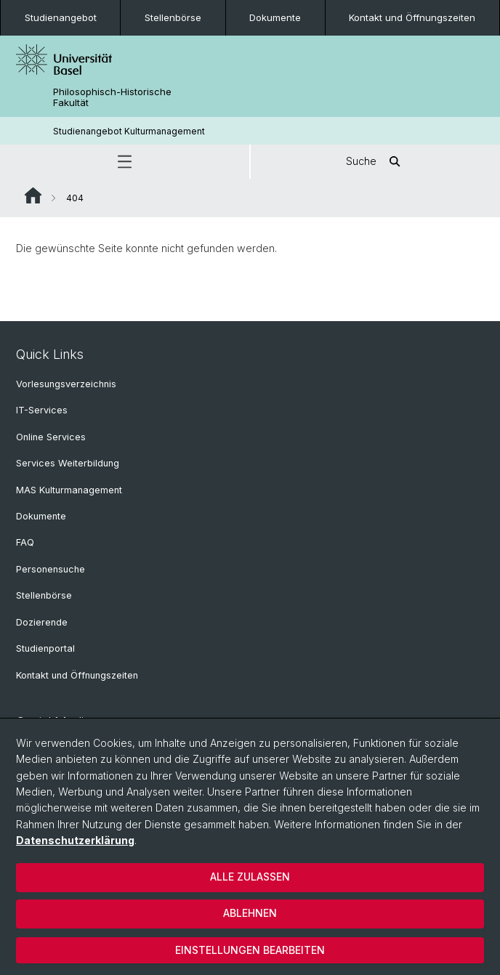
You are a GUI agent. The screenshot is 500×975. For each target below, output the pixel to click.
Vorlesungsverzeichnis (66, 384)
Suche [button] (376, 161)
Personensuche (50, 569)
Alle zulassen (250, 876)
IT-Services (42, 410)
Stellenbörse (173, 17)
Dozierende (42, 622)
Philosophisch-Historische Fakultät (112, 97)
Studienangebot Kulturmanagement (129, 131)
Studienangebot (61, 17)
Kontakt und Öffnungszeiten (412, 17)
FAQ (25, 542)
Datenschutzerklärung (75, 840)
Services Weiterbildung (67, 463)
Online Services (51, 437)
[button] (124, 162)
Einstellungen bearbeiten (250, 950)
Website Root (33, 195)
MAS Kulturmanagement (69, 490)
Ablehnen (250, 913)
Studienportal (45, 648)
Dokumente (275, 17)
